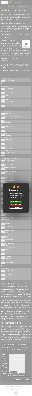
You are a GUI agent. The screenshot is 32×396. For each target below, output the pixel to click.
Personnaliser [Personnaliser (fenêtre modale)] (16, 208)
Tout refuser (16, 205)
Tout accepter (16, 202)
